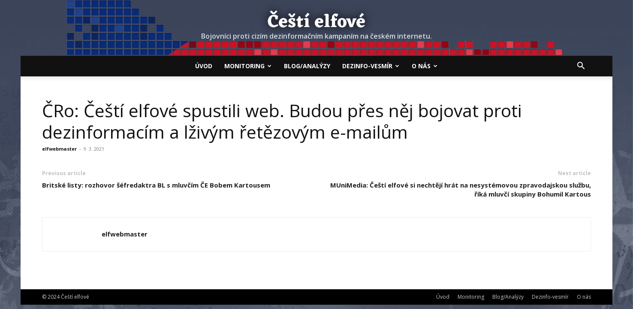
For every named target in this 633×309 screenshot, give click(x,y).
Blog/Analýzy (307, 66)
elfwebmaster (59, 148)
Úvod (203, 66)
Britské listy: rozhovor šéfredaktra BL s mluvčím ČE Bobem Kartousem (156, 185)
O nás (424, 66)
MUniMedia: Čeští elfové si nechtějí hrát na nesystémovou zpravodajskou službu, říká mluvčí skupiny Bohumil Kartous (460, 189)
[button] (580, 66)
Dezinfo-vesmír (370, 66)
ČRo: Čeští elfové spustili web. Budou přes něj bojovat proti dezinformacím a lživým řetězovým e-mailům (282, 121)
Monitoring (247, 66)
